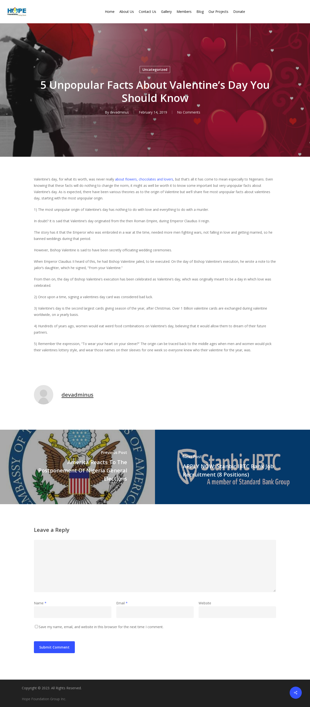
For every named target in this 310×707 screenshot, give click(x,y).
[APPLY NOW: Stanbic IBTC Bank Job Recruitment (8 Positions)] (232, 467)
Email (122, 603)
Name (40, 603)
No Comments (188, 112)
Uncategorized (154, 69)
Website (205, 603)
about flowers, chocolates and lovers (144, 179)
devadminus (119, 112)
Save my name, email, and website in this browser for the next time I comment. (101, 627)
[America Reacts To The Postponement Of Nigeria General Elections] (77, 467)
